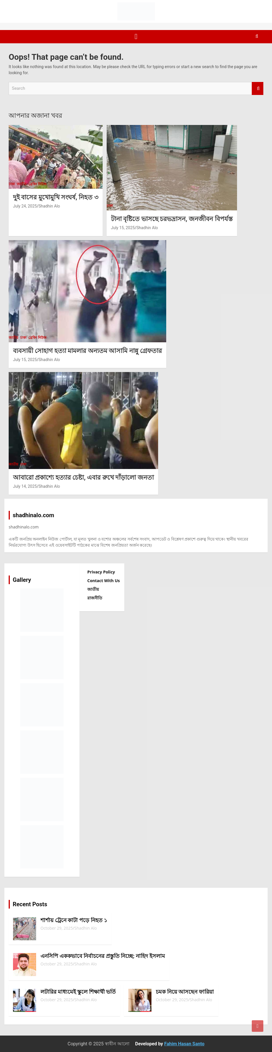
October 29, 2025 (56, 928)
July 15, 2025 (123, 227)
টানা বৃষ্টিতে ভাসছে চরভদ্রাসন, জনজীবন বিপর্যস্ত (172, 219)
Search (257, 88)
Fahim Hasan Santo (184, 1044)
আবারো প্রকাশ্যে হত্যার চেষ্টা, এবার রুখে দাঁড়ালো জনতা (83, 477)
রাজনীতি (94, 598)
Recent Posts (30, 904)
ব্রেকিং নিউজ (37, 184)
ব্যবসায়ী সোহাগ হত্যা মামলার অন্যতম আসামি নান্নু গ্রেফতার (87, 350)
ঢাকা (12, 184)
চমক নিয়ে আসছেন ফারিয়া (185, 992)
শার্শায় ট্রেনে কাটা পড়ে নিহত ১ (73, 920)
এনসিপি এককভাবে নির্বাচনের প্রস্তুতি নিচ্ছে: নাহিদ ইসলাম (102, 956)
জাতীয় (21, 184)
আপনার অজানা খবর (35, 115)
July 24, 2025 (25, 206)
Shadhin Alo (49, 206)
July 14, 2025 (25, 486)
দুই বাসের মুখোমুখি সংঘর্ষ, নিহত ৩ (55, 197)
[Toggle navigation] (136, 36)
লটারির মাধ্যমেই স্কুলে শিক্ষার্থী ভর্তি (78, 992)
